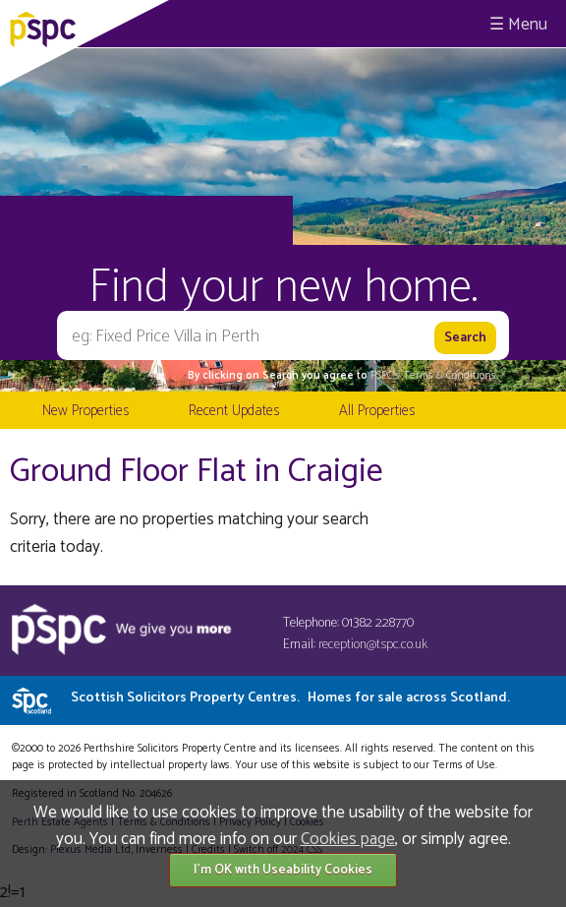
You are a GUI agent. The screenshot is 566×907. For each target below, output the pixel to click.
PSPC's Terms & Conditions (433, 376)
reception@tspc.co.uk (372, 645)
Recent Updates (234, 410)
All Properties (377, 410)
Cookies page (348, 839)
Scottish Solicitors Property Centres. (290, 698)
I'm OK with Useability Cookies (283, 870)
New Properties (85, 410)
